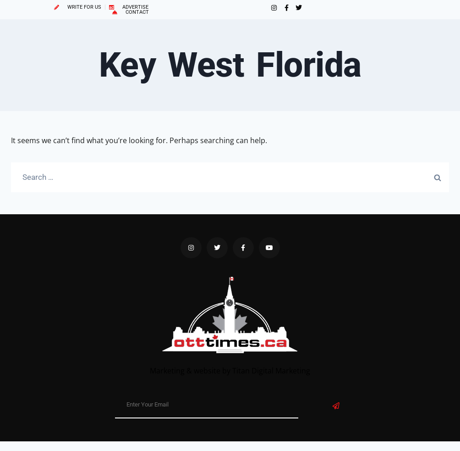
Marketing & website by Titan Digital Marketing (230, 371)
